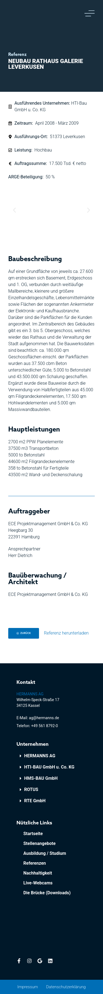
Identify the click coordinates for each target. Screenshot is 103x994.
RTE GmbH (35, 800)
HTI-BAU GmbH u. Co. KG (49, 767)
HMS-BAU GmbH (41, 778)
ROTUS (31, 789)
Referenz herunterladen (66, 633)
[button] (14, 210)
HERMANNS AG (39, 755)
